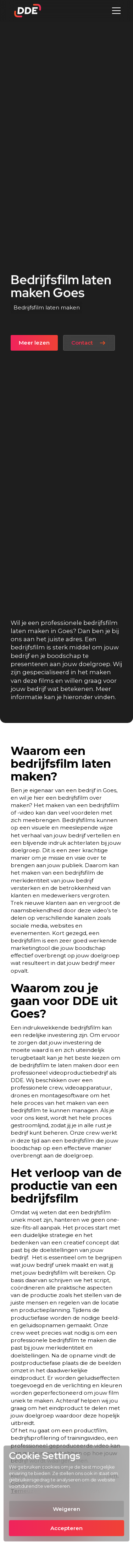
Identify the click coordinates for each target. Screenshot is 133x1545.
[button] (115, 10)
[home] (26, 10)
